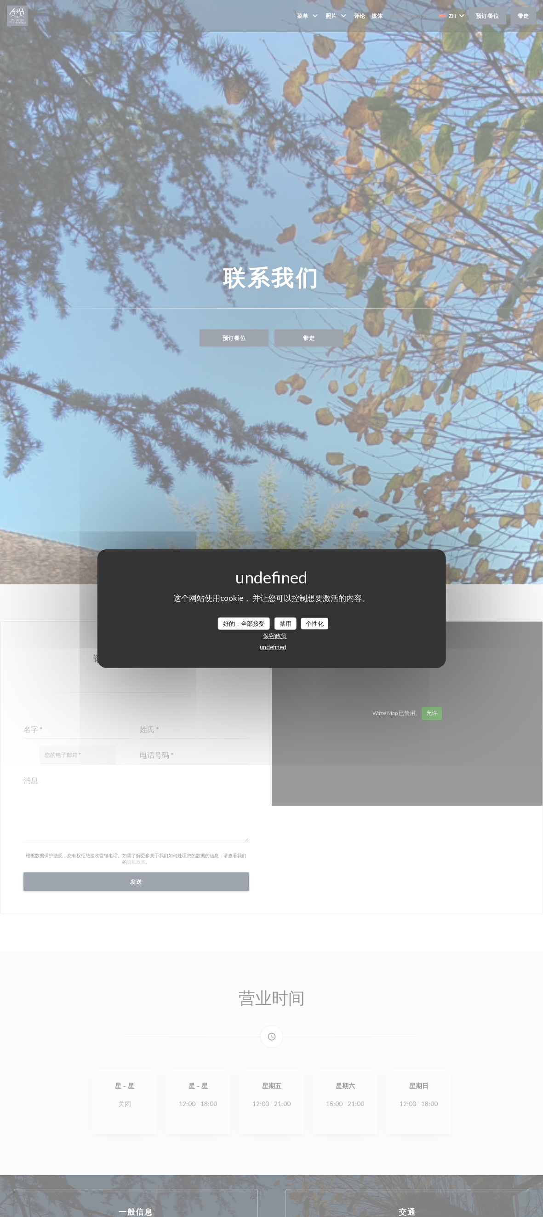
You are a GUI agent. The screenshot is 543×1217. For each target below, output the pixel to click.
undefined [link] (273, 647)
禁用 (286, 623)
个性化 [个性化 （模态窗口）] (315, 623)
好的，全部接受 (244, 623)
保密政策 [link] (275, 636)
